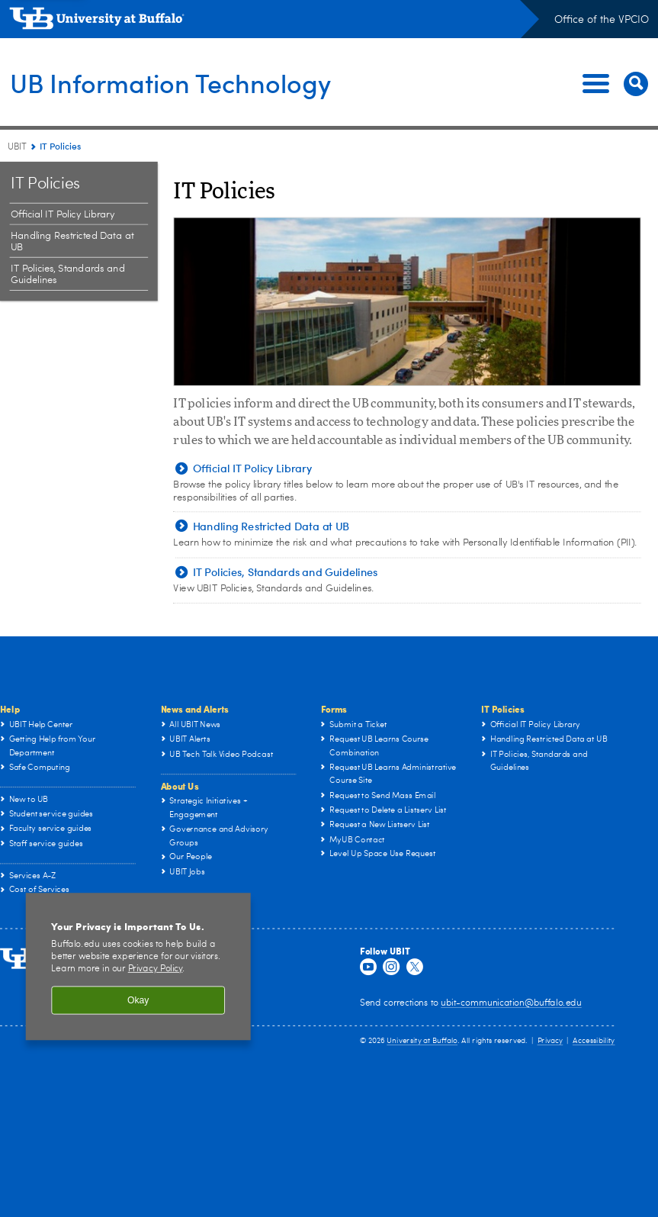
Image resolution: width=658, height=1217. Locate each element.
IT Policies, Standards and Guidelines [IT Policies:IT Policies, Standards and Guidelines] (67, 274)
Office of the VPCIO (601, 19)
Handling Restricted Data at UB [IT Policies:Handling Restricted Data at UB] (72, 242)
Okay (138, 1000)
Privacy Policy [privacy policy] (155, 969)
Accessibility (594, 1041)
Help (10, 709)
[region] (138, 966)
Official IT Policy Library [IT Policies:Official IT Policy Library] (62, 215)
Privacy (550, 1041)
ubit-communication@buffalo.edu (511, 1003)
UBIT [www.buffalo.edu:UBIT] (17, 147)
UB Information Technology (179, 82)
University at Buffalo (422, 1041)
